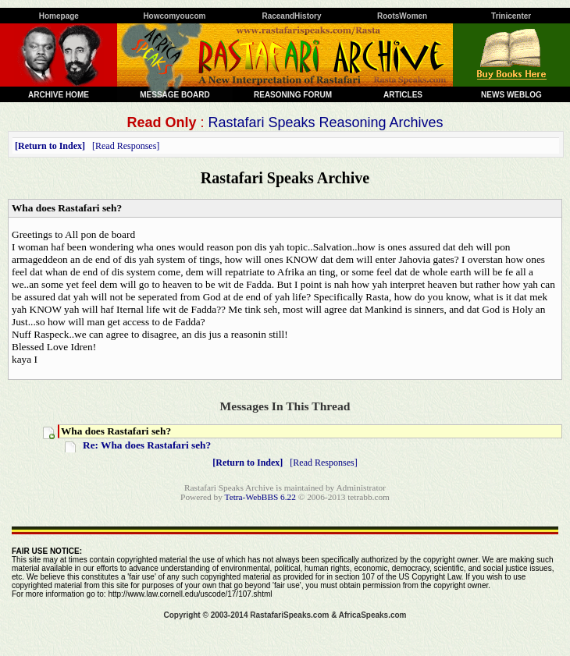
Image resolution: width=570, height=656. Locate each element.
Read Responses (125, 145)
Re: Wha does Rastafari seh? (147, 445)
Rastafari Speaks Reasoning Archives (325, 122)
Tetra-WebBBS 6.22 (260, 497)
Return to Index (50, 145)
